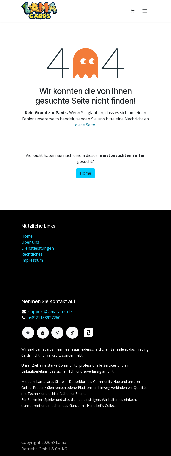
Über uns (30, 242)
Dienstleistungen (37, 248)
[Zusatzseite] (28, 333)
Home (85, 173)
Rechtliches (32, 254)
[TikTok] (72, 333)
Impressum (32, 260)
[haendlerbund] (110, 332)
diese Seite (85, 125)
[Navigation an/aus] (145, 11)
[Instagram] (57, 333)
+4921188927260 (44, 317)
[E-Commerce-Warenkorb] (133, 11)
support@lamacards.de (50, 311)
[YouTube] (43, 333)
